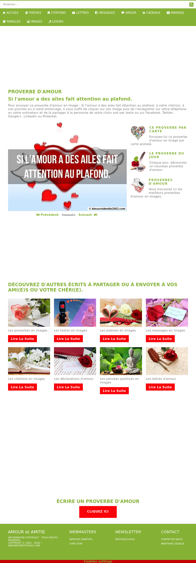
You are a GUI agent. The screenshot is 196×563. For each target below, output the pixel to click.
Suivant (88, 215)
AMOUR (128, 13)
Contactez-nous (172, 539)
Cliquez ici (98, 511)
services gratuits (80, 539)
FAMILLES (11, 21)
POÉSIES (33, 13)
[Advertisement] (98, 54)
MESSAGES (105, 13)
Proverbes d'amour (161, 181)
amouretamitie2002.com (24, 545)
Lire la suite (22, 339)
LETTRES (80, 13)
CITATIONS (57, 13)
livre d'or (75, 543)
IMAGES (34, 21)
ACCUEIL (11, 13)
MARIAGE (175, 13)
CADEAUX (151, 13)
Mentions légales (172, 543)
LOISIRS (56, 21)
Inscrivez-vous (125, 539)
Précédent (47, 215)
